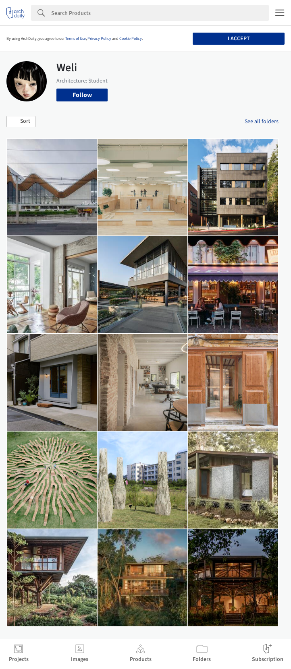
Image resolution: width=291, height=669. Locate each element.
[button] (20, 121)
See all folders (262, 122)
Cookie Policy (130, 38)
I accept (239, 39)
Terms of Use (75, 38)
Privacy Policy (99, 38)
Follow (82, 95)
